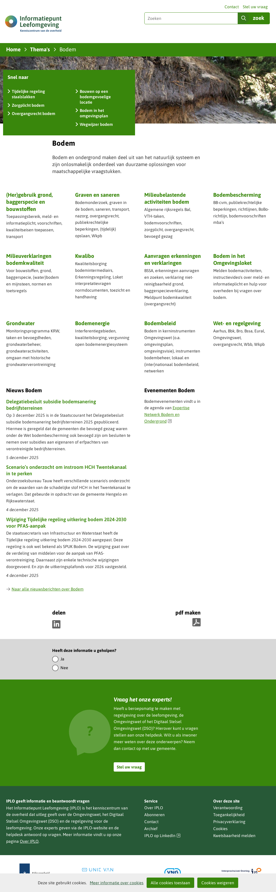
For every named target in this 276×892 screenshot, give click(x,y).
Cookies (220, 828)
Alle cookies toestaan (170, 882)
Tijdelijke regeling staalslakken (28, 94)
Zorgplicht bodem (28, 105)
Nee (64, 667)
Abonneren (154, 814)
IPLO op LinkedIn (162, 835)
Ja (62, 659)
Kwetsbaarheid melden (234, 835)
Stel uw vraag (255, 6)
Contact (232, 6)
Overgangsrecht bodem (33, 113)
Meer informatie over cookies (117, 882)
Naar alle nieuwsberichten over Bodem (45, 589)
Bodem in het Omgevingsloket (232, 259)
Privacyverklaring (229, 821)
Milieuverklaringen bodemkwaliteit (28, 259)
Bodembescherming (237, 195)
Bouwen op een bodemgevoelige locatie (95, 96)
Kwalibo (84, 256)
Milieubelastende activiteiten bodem (166, 198)
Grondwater (20, 323)
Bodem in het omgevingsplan (94, 113)
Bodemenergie (92, 323)
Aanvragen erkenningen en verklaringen (172, 260)
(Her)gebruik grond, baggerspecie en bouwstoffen (29, 202)
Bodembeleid (160, 323)
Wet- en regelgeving (237, 323)
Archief (150, 828)
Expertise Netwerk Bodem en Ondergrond (167, 414)
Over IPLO (29, 841)
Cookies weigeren (217, 882)
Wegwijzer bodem (96, 124)
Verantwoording (228, 807)
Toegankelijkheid (229, 814)
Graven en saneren (97, 195)
